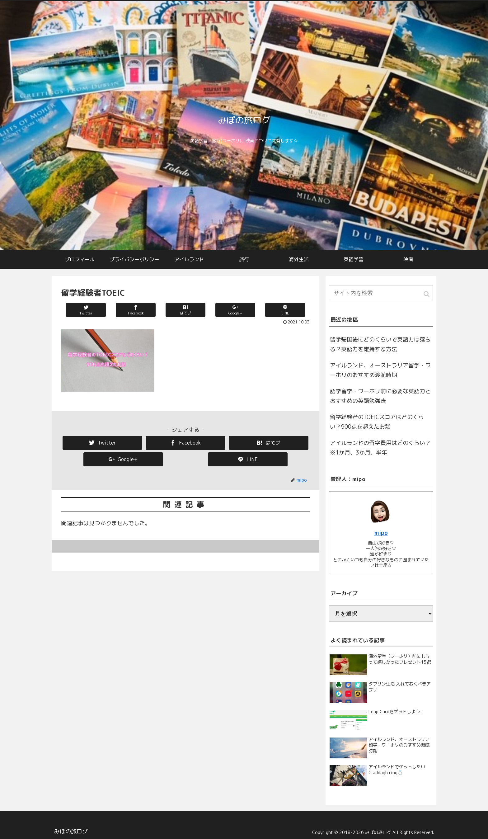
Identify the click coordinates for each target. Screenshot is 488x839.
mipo (381, 533)
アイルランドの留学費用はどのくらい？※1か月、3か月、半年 (380, 448)
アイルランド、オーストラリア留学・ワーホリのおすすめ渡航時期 (380, 370)
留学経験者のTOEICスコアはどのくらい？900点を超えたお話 (377, 422)
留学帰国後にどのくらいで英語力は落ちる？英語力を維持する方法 (380, 344)
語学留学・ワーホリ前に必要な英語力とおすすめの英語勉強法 (380, 396)
